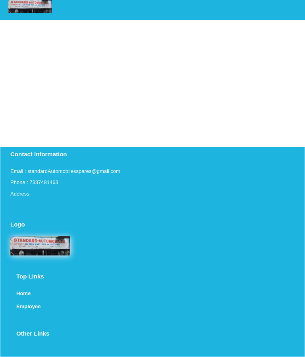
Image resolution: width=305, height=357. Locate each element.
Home (23, 293)
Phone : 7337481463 (34, 182)
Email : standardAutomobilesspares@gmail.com (65, 171)
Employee (28, 306)
